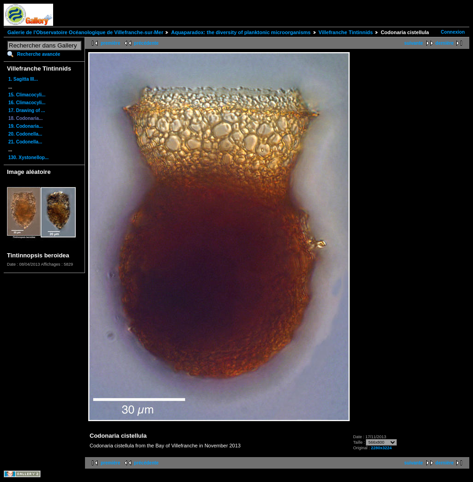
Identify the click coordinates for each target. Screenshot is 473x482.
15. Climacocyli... (27, 94)
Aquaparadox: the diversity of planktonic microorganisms (240, 32)
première (110, 43)
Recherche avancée (38, 54)
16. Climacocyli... (27, 102)
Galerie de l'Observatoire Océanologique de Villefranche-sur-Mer (85, 32)
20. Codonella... (25, 134)
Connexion (453, 32)
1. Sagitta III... (23, 79)
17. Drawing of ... (26, 110)
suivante (413, 43)
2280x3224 (381, 448)
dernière (445, 43)
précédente (146, 43)
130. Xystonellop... (28, 157)
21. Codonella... (25, 141)
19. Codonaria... (25, 126)
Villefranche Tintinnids (346, 32)
